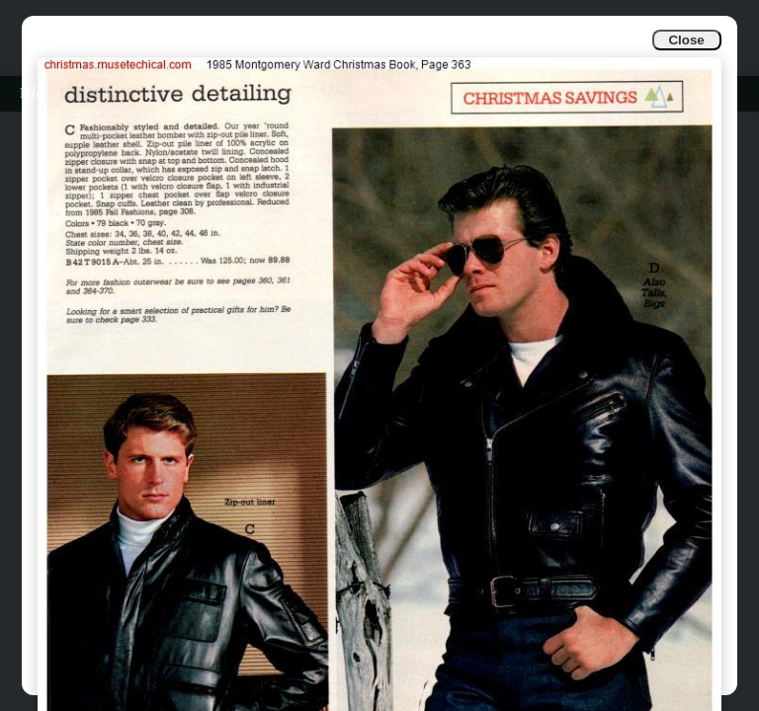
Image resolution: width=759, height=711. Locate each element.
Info (31, 93)
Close (686, 40)
